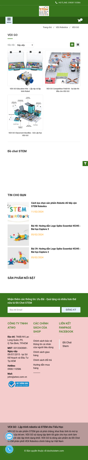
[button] (79, 21)
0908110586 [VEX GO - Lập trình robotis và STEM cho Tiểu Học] (74, 2)
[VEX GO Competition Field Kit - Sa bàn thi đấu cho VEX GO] (63, 90)
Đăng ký (71, 310)
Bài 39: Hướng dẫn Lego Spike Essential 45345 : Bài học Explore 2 (55, 250)
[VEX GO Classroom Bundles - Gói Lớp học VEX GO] (25, 134)
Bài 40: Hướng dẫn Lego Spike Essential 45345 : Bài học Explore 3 (55, 227)
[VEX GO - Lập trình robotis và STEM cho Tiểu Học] (44, 11)
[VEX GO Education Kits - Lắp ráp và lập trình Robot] (25, 90)
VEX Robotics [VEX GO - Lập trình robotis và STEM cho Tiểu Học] (63, 27)
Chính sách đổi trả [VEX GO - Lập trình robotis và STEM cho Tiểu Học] (42, 360)
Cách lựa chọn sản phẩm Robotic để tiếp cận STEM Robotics (54, 205)
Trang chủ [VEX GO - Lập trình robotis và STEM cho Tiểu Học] (48, 27)
